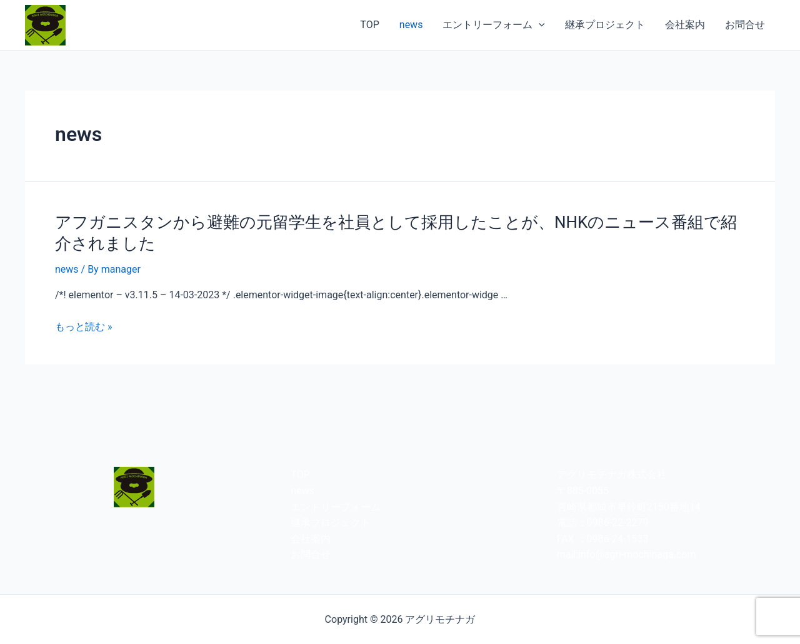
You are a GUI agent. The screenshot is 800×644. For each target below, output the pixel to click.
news (411, 25)
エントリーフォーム (493, 25)
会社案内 (685, 25)
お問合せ (745, 25)
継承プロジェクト (605, 25)
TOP (369, 25)
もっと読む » (83, 327)
